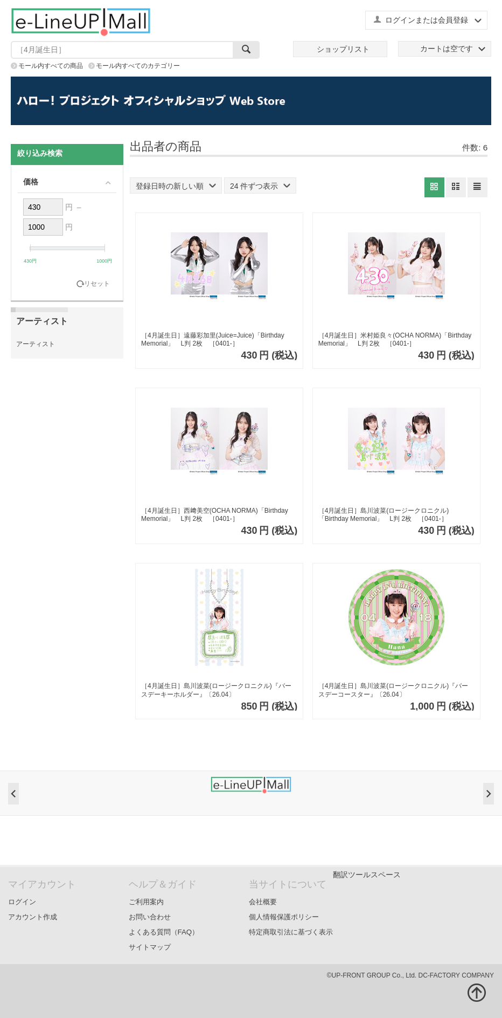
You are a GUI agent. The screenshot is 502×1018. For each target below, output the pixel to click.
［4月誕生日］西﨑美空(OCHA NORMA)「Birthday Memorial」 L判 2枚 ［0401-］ (214, 515)
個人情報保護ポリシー (284, 917)
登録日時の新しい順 (176, 186)
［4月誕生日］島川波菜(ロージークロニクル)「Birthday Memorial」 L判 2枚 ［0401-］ (383, 515)
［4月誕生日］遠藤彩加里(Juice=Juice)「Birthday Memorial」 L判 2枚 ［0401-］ (212, 340)
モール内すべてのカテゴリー (138, 66)
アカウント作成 (32, 917)
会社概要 (263, 902)
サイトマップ (150, 947)
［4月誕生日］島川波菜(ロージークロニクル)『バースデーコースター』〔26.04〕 (393, 690)
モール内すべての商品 (50, 66)
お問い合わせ (150, 917)
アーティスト (35, 344)
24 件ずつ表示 (260, 186)
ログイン (22, 902)
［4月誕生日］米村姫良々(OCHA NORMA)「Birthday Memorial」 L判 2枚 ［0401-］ (395, 340)
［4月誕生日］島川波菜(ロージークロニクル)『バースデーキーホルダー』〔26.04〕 (216, 690)
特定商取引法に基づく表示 (291, 932)
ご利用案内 (146, 902)
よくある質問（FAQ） (164, 932)
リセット (97, 284)
